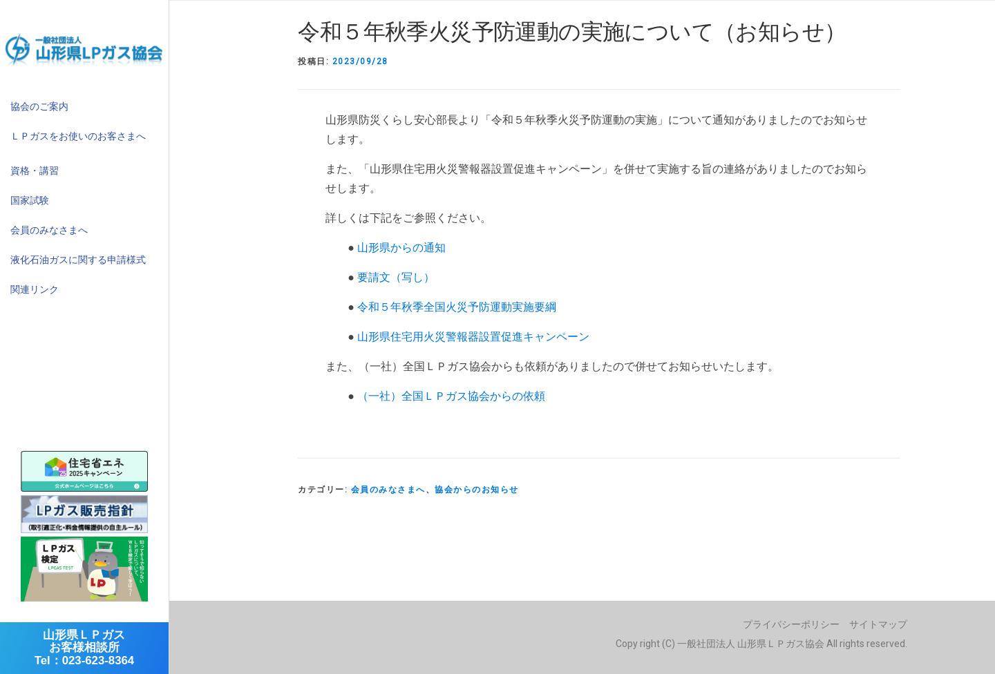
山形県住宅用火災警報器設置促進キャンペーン (473, 336)
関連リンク (34, 289)
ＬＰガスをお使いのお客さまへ (78, 136)
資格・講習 (34, 170)
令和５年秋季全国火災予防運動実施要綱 (456, 307)
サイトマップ (878, 624)
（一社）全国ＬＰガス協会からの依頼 (451, 396)
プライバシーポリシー (791, 624)
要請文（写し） (396, 277)
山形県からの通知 (401, 247)
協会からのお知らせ (477, 489)
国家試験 (29, 200)
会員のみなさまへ (49, 229)
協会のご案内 (39, 106)
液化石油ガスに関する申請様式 (78, 259)
